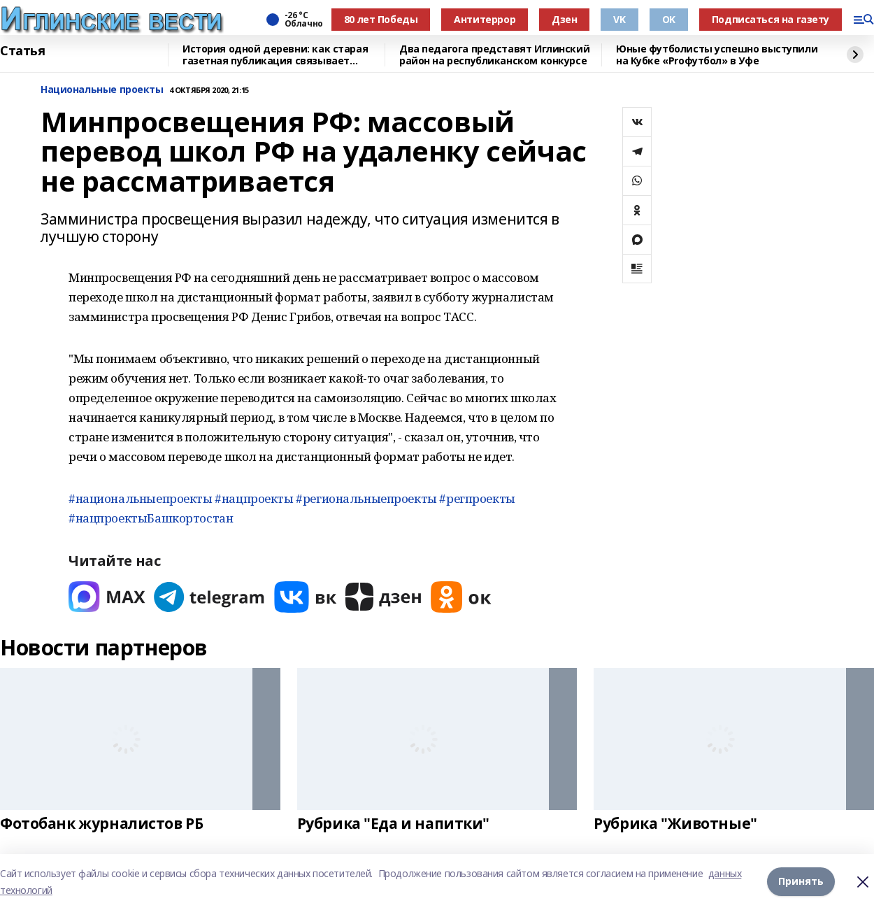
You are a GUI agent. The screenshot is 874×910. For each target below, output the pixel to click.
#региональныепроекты (366, 498)
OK (668, 19)
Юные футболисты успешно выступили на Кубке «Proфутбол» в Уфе (716, 54)
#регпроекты (477, 498)
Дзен (564, 19)
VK (619, 19)
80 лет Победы (381, 19)
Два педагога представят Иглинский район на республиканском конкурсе (494, 54)
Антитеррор (484, 19)
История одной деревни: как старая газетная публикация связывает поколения (275, 54)
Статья (22, 51)
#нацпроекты (254, 498)
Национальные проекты (102, 90)
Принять (801, 881)
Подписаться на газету (770, 19)
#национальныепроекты (141, 498)
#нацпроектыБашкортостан (151, 518)
